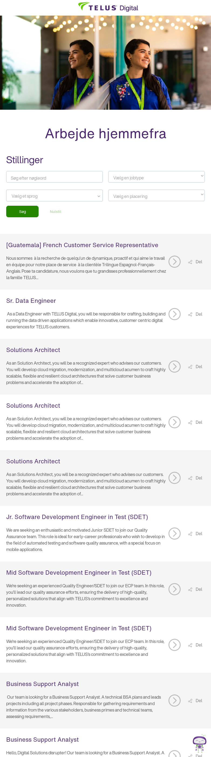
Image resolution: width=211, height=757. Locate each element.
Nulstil (55, 211)
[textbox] (156, 177)
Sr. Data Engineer (31, 300)
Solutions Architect (33, 350)
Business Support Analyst (42, 684)
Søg (22, 211)
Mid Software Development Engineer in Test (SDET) (78, 572)
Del (198, 261)
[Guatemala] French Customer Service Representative (82, 245)
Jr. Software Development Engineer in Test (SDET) (77, 517)
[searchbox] (36, 196)
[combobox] (156, 177)
